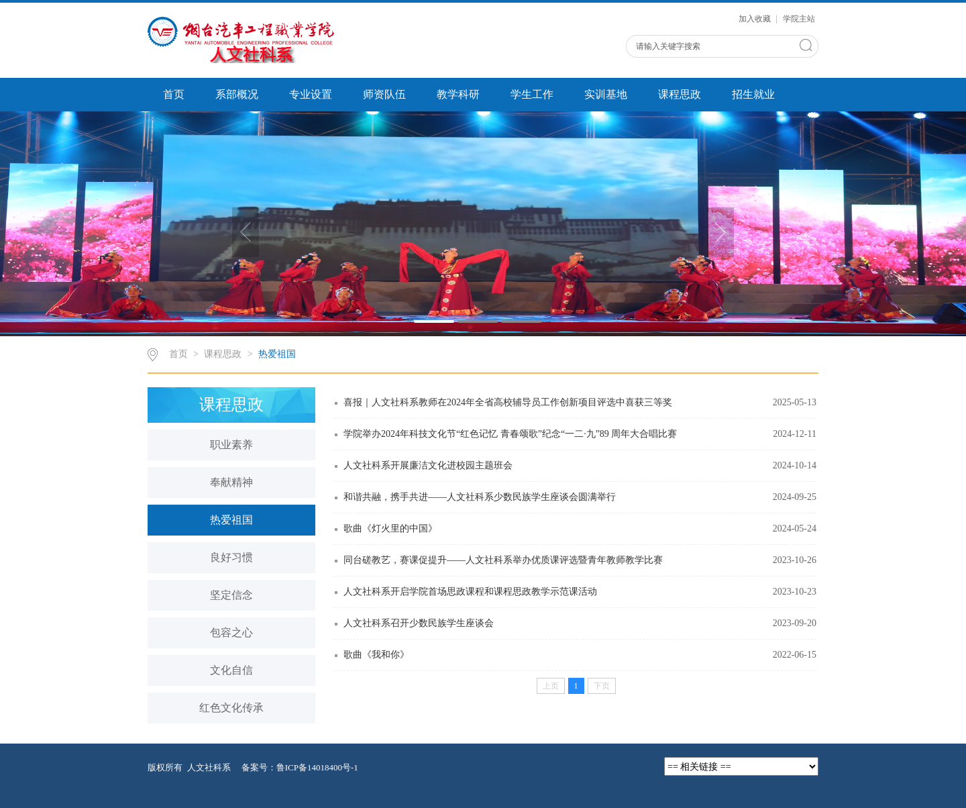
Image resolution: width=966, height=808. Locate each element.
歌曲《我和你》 (376, 655)
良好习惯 (231, 557)
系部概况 (236, 94)
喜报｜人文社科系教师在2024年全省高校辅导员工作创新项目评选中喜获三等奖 (507, 402)
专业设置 (310, 94)
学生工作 (532, 94)
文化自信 (231, 670)
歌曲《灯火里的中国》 (390, 528)
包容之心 (231, 632)
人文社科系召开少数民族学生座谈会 (418, 623)
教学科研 (458, 94)
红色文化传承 (231, 707)
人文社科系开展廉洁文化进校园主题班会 (428, 465)
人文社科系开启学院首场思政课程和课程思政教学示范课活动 (470, 592)
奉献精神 (231, 482)
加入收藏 (756, 18)
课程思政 (679, 94)
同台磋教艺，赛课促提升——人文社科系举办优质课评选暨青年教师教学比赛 (503, 560)
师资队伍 (384, 94)
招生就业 (753, 94)
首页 (173, 94)
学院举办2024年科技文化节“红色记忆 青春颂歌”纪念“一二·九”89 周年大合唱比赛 (510, 434)
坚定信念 (231, 595)
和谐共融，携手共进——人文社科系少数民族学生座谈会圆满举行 (479, 497)
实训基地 (605, 94)
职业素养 (231, 444)
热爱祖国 (277, 354)
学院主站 (799, 18)
